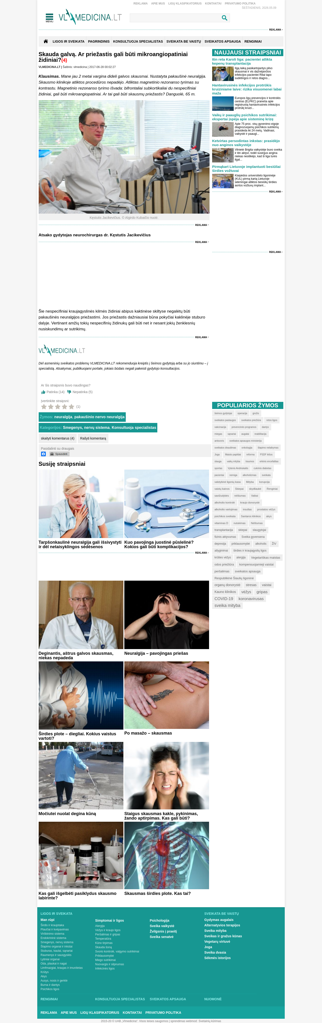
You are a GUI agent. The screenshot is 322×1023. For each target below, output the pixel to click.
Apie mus (158, 3)
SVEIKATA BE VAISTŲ (184, 41)
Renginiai (49, 999)
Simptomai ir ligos (109, 920)
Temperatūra (103, 938)
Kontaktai (213, 3)
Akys (44, 976)
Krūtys (45, 972)
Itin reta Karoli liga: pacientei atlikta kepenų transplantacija (242, 61)
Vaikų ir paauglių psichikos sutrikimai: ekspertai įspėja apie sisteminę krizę (244, 117)
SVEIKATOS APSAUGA (223, 41)
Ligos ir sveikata (68, 41)
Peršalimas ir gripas (107, 934)
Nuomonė (213, 999)
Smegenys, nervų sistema (86, 428)
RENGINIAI (252, 41)
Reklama (141, 3)
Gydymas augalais (218, 920)
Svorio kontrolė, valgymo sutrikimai (117, 951)
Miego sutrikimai (105, 960)
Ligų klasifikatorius (184, 3)
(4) (64, 60)
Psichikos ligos (50, 989)
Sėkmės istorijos (217, 958)
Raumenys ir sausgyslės (56, 955)
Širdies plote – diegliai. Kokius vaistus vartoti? (77, 736)
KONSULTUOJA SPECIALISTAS (138, 41)
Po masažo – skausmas (148, 733)
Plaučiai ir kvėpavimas (55, 929)
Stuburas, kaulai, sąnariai (57, 950)
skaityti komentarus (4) (58, 438)
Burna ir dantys (50, 985)
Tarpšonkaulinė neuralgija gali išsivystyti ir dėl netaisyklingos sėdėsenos (80, 544)
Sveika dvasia (215, 952)
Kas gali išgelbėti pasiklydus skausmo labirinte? (78, 895)
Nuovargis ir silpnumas (109, 964)
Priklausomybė (104, 955)
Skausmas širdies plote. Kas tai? (157, 893)
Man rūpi (47, 920)
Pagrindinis (99, 41)
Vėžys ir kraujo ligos (108, 930)
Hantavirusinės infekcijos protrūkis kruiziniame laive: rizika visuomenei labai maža (247, 89)
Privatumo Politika (240, 3)
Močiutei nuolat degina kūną (67, 813)
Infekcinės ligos (105, 968)
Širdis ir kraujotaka (52, 925)
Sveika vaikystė (162, 926)
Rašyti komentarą (93, 438)
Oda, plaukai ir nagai (54, 963)
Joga (208, 947)
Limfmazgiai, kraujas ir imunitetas (62, 967)
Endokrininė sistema (53, 938)
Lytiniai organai (50, 959)
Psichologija (159, 920)
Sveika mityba (215, 931)
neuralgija (63, 417)
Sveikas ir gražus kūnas (223, 936)
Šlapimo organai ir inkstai (56, 946)
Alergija (100, 926)
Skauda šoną (103, 947)
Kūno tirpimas (103, 943)
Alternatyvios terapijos (222, 925)
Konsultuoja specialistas (134, 428)
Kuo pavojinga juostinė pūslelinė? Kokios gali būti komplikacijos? (159, 544)
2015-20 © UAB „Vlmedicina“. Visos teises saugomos (134, 1021)
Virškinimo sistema (52, 933)
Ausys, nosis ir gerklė (54, 980)
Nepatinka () (83, 392)
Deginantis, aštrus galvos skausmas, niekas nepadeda (76, 655)
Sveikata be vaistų (221, 913)
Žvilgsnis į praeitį (163, 931)
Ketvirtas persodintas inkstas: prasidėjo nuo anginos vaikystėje (246, 143)
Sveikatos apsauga (168, 999)
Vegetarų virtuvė (217, 941)
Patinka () (56, 392)
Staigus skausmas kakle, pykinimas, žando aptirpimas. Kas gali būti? (161, 816)
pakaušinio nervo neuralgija (99, 417)
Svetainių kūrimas (210, 1021)
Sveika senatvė (161, 937)
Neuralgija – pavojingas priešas (156, 653)
